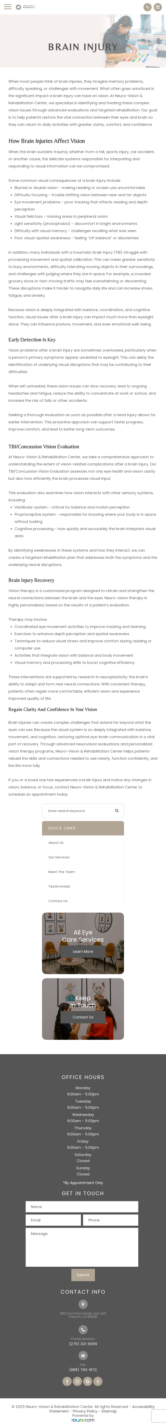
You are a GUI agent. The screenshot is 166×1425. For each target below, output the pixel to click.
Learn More (83, 951)
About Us (56, 842)
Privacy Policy (85, 1411)
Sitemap (109, 1411)
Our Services (58, 857)
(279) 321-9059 (83, 1343)
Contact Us (57, 901)
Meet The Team (61, 871)
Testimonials (59, 886)
